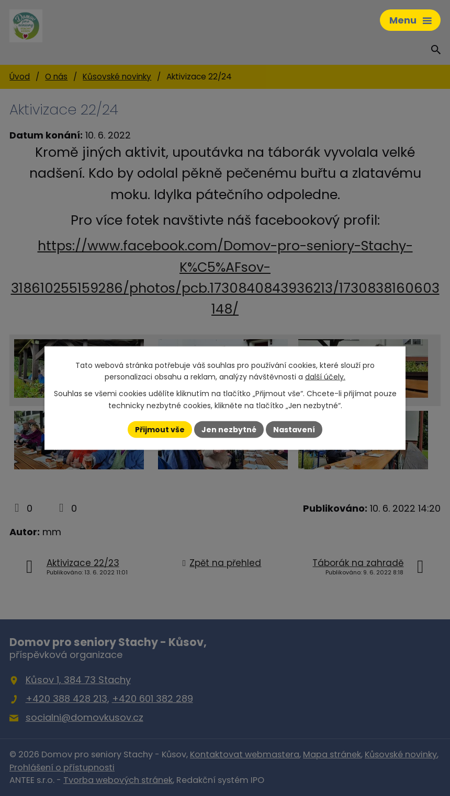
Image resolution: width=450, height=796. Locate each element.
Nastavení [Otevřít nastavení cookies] (294, 429)
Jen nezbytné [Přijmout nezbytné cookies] (228, 429)
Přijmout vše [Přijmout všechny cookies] (160, 429)
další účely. (325, 377)
